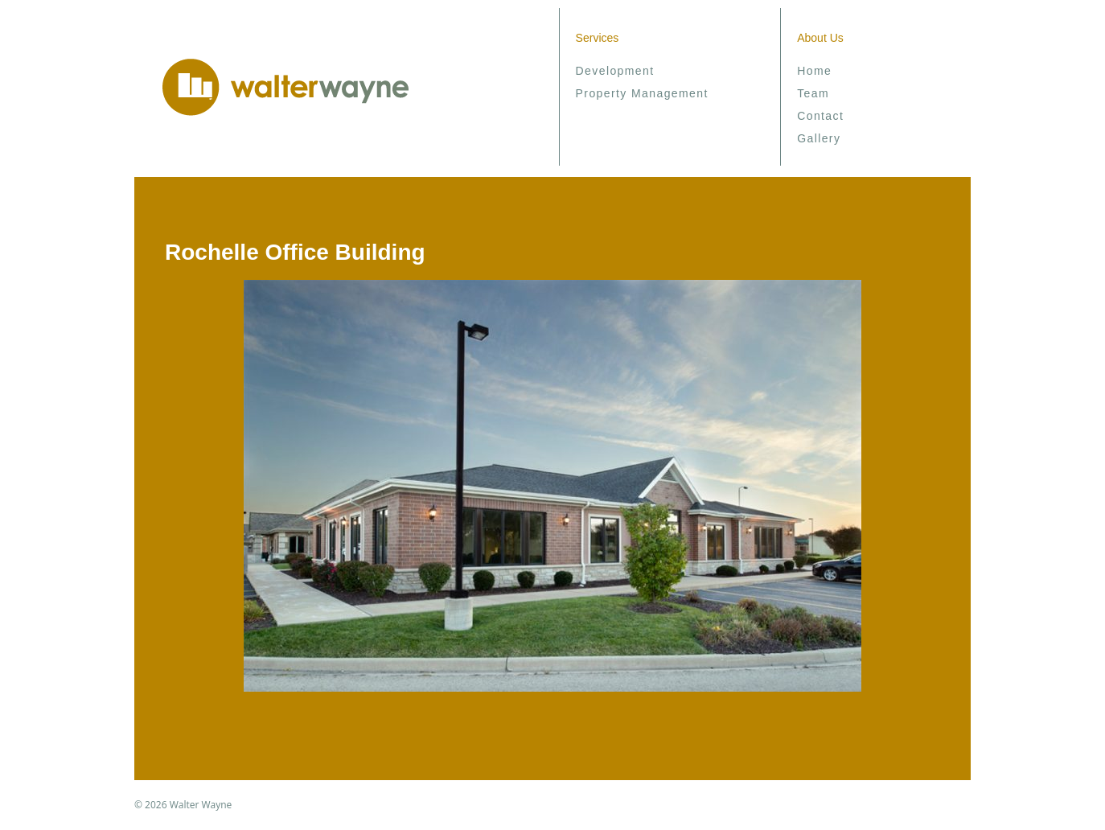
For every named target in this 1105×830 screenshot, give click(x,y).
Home (814, 70)
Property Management (642, 93)
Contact (820, 115)
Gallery (818, 138)
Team (813, 93)
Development (615, 70)
